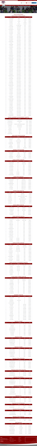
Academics (7, 5)
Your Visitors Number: (12, 441)
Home (1, 5)
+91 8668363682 (34, 0)
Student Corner (13, 5)
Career (32, 5)
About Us (4, 5)
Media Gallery (17, 5)
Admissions (30, 5)
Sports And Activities (22, 5)
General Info (35, 5)
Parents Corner (10, 5)
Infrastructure (26, 5)
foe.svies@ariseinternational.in (29, 0)
